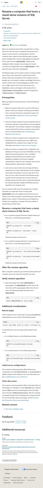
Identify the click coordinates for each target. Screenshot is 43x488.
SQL (8, 6)
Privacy (5, 480)
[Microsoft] (21, 2)
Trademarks (7, 483)
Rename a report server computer (26, 145)
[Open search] (35, 2)
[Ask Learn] (36, 6)
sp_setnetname (22, 377)
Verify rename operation (10, 38)
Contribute (33, 477)
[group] (23, 255)
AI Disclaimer (7, 477)
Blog (25, 477)
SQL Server (14, 6)
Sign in (40, 2)
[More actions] (39, 6)
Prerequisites (7, 31)
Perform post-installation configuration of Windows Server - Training (21, 439)
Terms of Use (31, 480)
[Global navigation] (2, 2)
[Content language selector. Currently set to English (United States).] (12, 469)
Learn (3, 6)
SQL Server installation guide (14, 409)
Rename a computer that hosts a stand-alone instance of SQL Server (22, 33)
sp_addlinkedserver (10, 377)
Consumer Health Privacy (17, 480)
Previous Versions (17, 477)
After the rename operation (11, 35)
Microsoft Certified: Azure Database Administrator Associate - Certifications (19, 447)
